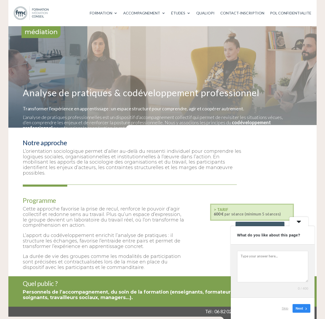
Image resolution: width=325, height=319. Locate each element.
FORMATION (101, 13)
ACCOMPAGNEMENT (141, 13)
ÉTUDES (178, 13)
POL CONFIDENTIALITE (290, 13)
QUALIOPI (205, 13)
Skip (285, 308)
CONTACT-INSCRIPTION (242, 13)
